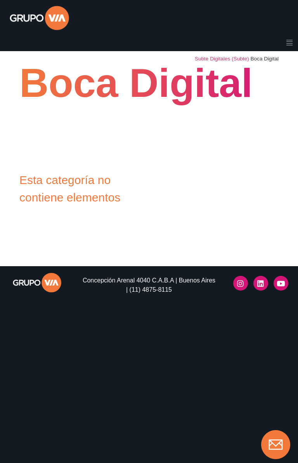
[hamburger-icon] (289, 43)
